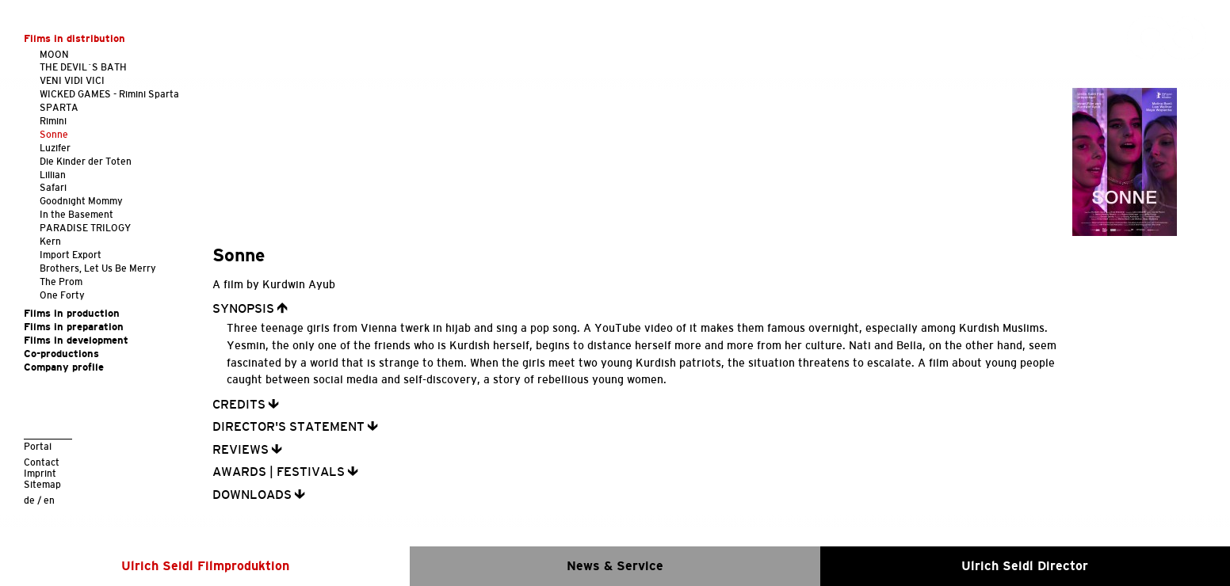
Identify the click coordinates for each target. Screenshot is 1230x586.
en (49, 500)
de (29, 500)
